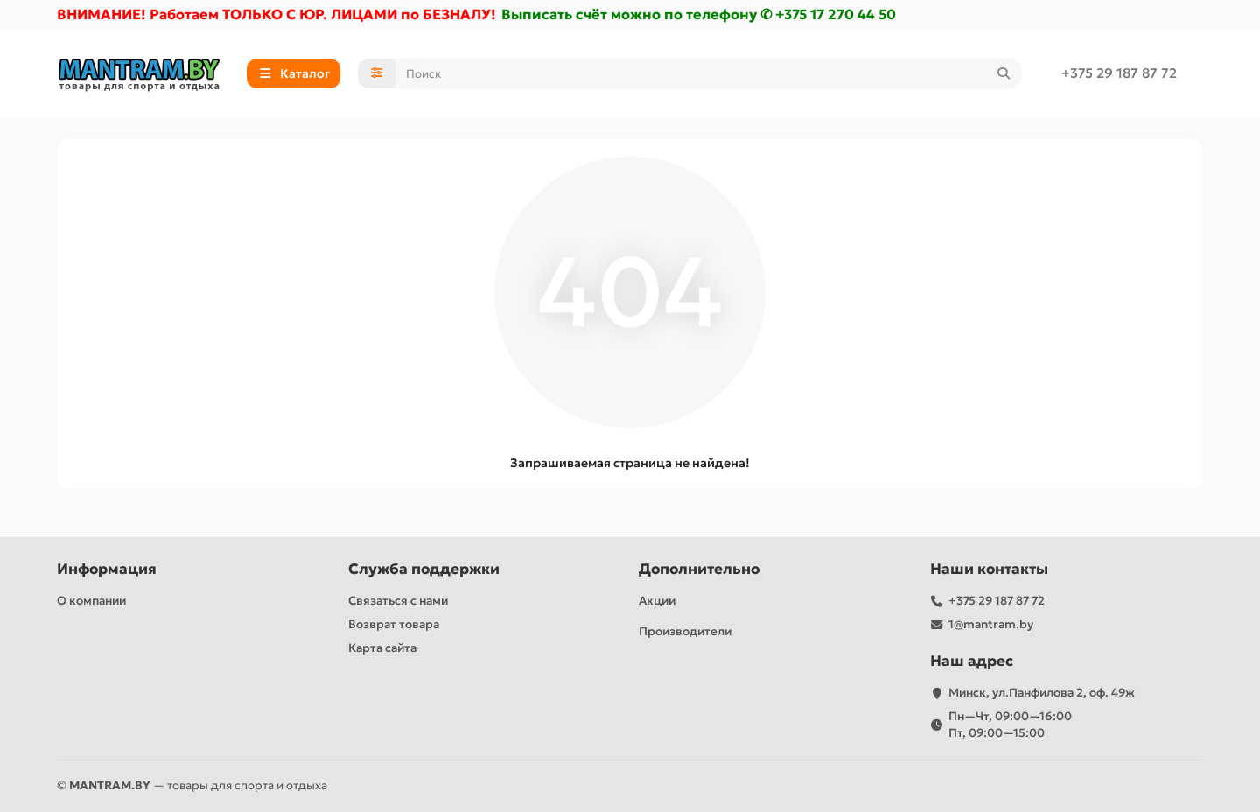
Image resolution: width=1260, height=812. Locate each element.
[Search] (709, 73)
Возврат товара (393, 624)
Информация (107, 569)
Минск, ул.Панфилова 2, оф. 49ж (1041, 692)
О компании (91, 600)
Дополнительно (699, 569)
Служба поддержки (424, 569)
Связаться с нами (398, 600)
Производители (685, 631)
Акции (657, 600)
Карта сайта (382, 647)
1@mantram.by (990, 624)
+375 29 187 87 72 (1119, 73)
